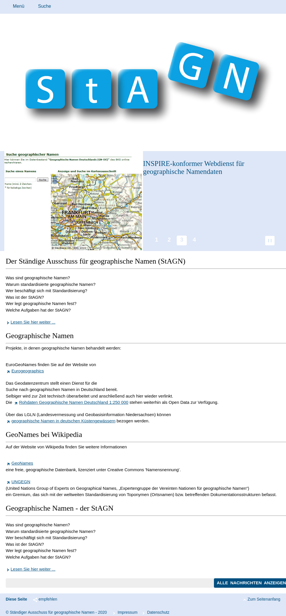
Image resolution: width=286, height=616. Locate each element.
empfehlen (48, 599)
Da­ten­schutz (158, 612)
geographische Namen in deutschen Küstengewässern (63, 420)
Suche (44, 6)
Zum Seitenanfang (264, 599)
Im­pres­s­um (127, 612)
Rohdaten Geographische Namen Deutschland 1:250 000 (73, 402)
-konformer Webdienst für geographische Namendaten (193, 167)
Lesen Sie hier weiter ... (33, 322)
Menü (18, 6)
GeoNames (22, 463)
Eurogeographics (27, 370)
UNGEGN (20, 481)
